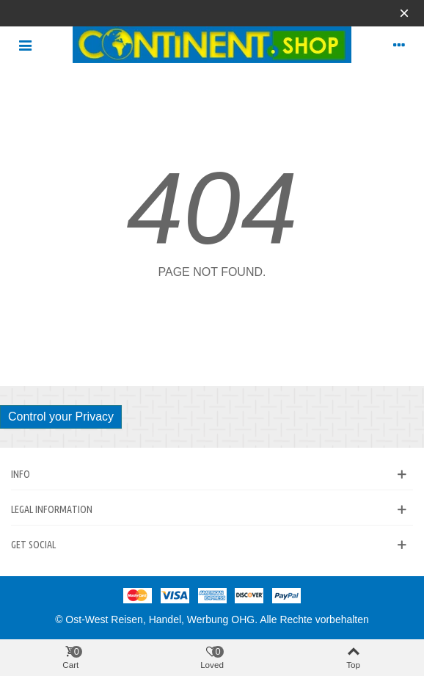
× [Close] (404, 13)
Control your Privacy (61, 416)
